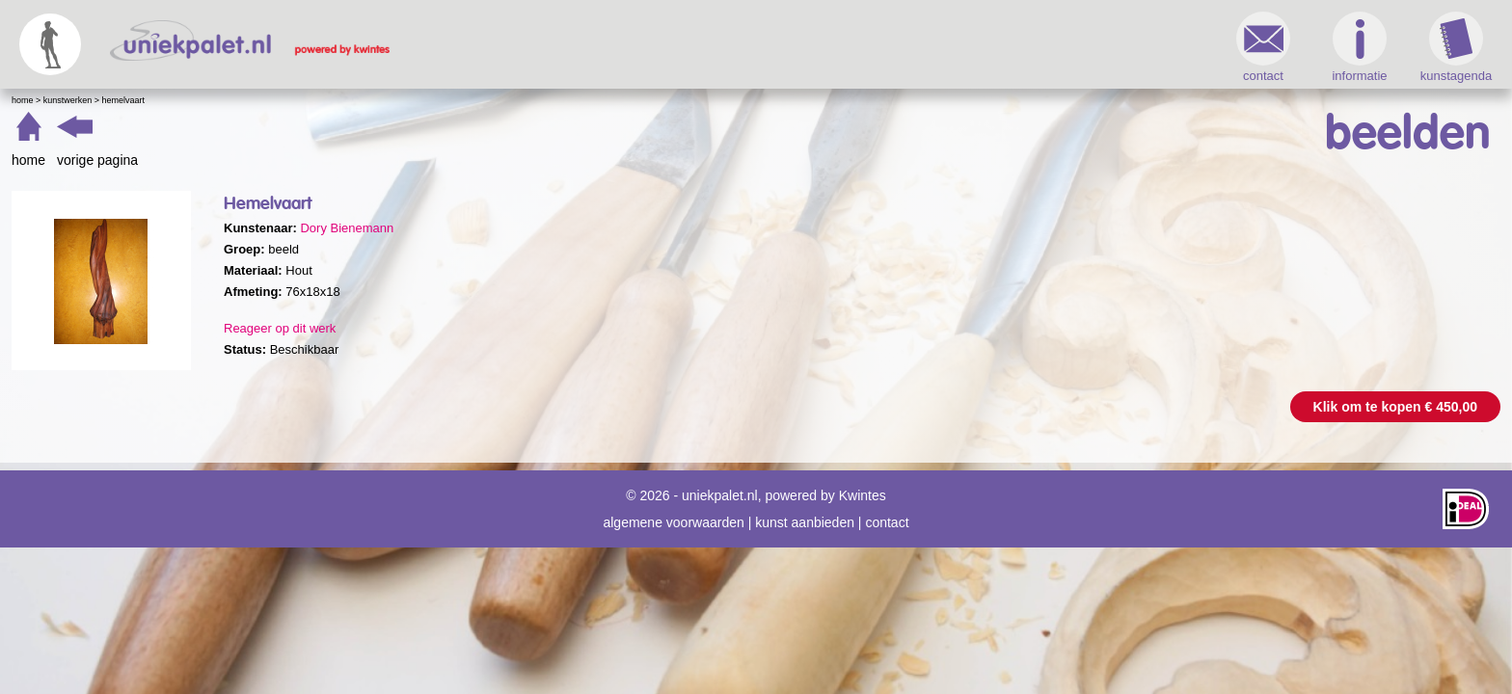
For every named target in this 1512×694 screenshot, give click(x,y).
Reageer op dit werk (623, 328)
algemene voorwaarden (673, 512)
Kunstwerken (411, 100)
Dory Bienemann (690, 228)
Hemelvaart (467, 100)
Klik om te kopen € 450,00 (1052, 406)
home (372, 160)
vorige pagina (440, 160)
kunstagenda (1112, 47)
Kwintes (862, 486)
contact (920, 47)
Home (366, 100)
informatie (1015, 47)
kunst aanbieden (804, 512)
